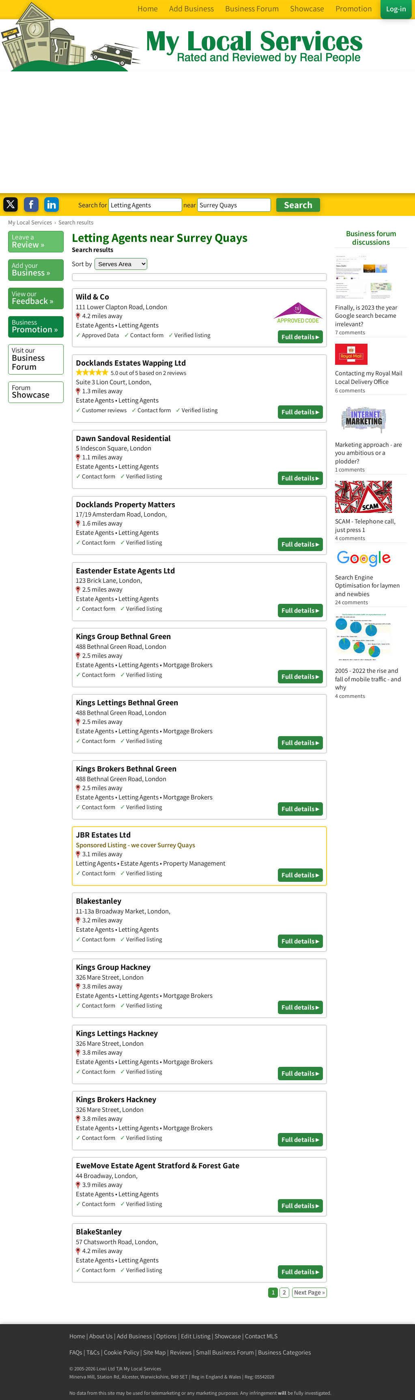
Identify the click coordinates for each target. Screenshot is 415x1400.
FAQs (75, 1352)
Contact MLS (261, 1336)
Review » (37, 241)
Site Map (154, 1352)
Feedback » (37, 298)
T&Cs (93, 1352)
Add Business (134, 1336)
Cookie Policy (121, 1352)
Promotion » (37, 326)
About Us (101, 1336)
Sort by (82, 263)
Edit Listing (196, 1336)
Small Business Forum (225, 1352)
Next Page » (309, 1292)
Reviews (181, 1352)
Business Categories (284, 1352)
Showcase (37, 392)
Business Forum (37, 358)
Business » (37, 269)
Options (166, 1336)
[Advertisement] (207, 132)
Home (77, 1336)
